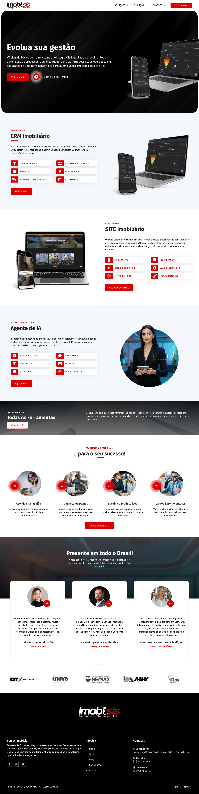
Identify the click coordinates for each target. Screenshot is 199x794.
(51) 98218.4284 (141, 761)
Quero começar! (100, 525)
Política (177, 787)
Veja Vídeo (21, 383)
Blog (91, 759)
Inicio (92, 749)
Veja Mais (17, 77)
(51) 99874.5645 (141, 771)
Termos (187, 787)
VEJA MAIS (21, 191)
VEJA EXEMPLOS (119, 287)
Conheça (17, 425)
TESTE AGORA (181, 5)
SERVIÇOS (140, 5)
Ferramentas (96, 765)
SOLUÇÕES (121, 5)
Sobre (92, 754)
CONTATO (159, 5)
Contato (93, 770)
